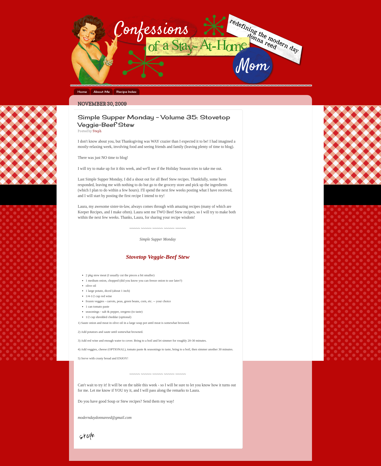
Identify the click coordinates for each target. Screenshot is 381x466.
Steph (97, 131)
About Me (102, 92)
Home (82, 92)
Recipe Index (126, 92)
